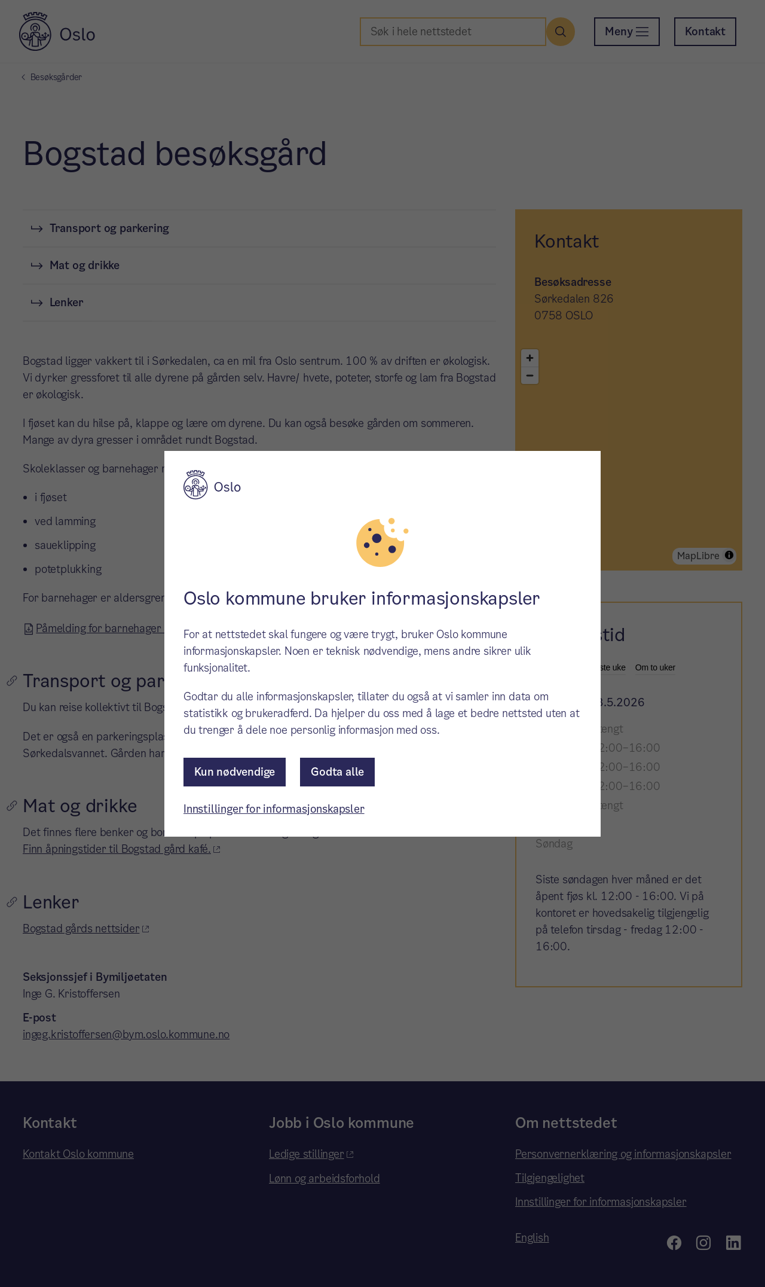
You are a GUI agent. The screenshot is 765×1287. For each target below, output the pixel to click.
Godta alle (337, 771)
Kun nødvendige (234, 771)
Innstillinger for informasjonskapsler (274, 808)
